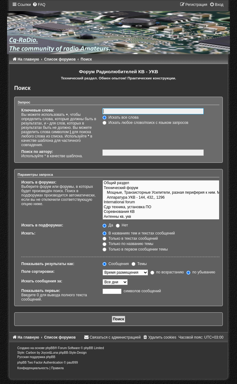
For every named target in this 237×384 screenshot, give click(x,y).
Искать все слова (120, 117)
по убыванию (200, 272)
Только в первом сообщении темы (135, 249)
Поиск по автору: (37, 152)
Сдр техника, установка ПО (161, 207)
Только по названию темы (127, 244)
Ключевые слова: (37, 110)
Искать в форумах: (38, 182)
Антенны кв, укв (161, 216)
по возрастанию (167, 272)
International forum (161, 202)
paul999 (72, 362)
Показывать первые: (40, 291)
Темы (139, 264)
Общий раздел (161, 183)
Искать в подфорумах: (42, 225)
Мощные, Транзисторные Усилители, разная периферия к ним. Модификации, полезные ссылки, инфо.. (161, 192)
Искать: (28, 233)
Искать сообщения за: (41, 281)
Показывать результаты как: (47, 264)
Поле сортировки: (38, 271)
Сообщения (115, 264)
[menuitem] (38, 4)
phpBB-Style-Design (73, 352)
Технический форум (161, 188)
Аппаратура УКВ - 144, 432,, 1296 (161, 197)
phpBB (50, 348)
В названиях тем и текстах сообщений (138, 233)
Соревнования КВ (161, 211)
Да (107, 225)
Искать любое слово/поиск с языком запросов (145, 122)
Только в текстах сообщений (130, 238)
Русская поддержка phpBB (36, 357)
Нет (122, 225)
